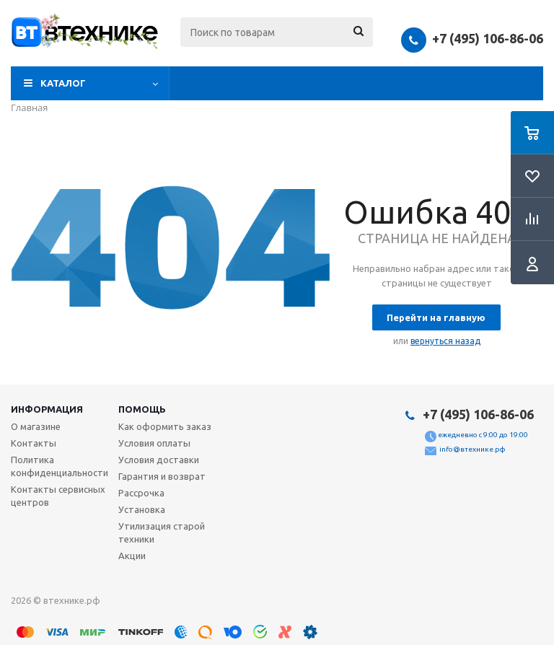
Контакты (33, 443)
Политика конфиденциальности (59, 466)
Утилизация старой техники (161, 532)
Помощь (142, 409)
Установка (141, 509)
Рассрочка (141, 493)
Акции (132, 555)
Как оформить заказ (164, 426)
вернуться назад (445, 341)
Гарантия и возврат (162, 476)
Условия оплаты (154, 443)
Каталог (63, 83)
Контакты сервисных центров (58, 495)
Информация (47, 409)
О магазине (36, 426)
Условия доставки (158, 460)
